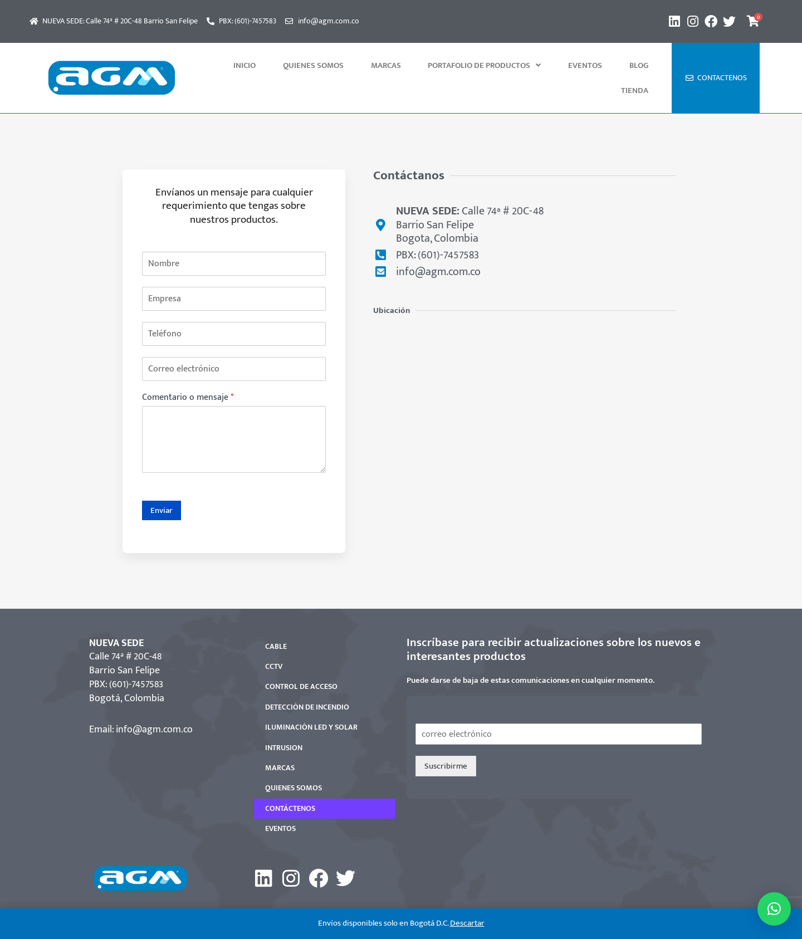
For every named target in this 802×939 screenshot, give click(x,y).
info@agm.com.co (154, 704)
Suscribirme (445, 741)
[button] (470, 65)
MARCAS (383, 65)
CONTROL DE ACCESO (301, 661)
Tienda (640, 65)
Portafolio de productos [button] (470, 65)
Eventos (559, 65)
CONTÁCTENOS (290, 783)
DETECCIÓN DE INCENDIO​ (307, 682)
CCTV (273, 641)
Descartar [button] (467, 923)
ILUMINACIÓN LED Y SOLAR (311, 702)
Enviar (161, 485)
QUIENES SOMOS (322, 65)
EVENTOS (280, 803)
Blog (601, 65)
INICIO (265, 65)
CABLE (276, 621)
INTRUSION (283, 722)
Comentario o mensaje (187, 373)
